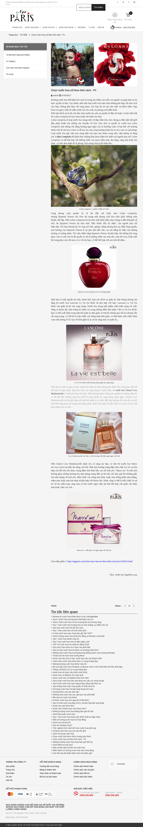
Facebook (121, 764)
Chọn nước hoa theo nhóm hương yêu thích (72, 736)
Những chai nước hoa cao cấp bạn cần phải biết (74, 695)
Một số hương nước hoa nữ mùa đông (69, 720)
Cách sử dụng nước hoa (63, 734)
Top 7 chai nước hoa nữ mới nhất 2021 (69, 630)
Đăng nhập (112, 20)
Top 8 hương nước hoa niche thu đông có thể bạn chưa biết (78, 636)
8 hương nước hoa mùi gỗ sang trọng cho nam (73, 689)
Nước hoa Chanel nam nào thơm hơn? (69, 708)
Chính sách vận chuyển (84, 770)
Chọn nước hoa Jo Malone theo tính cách (71, 678)
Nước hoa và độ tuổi (61, 722)
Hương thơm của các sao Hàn (66, 692)
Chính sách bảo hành (83, 777)
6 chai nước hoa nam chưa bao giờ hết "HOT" (73, 633)
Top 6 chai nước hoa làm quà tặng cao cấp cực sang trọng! (78, 681)
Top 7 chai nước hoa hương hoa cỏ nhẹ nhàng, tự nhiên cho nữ (80, 625)
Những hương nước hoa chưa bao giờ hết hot (72, 742)
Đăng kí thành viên (48, 770)
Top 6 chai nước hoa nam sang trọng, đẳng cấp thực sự (77, 683)
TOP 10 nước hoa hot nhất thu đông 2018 (71, 644)
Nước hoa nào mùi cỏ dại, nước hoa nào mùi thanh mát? (77, 658)
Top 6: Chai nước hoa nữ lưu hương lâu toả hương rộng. (77, 622)
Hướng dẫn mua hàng (49, 766)
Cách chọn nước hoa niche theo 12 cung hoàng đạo (75, 661)
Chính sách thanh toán (83, 766)
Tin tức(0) (9, 74)
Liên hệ (9, 780)
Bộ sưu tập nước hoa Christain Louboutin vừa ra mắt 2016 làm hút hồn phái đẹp (87, 667)
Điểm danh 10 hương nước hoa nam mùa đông (73, 750)
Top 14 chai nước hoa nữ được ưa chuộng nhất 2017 (76, 650)
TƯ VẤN (23, 35)
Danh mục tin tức (17, 47)
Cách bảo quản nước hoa (64, 714)
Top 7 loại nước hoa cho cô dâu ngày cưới (71, 642)
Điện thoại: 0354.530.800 (17, 817)
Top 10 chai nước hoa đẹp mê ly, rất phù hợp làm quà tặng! (78, 703)
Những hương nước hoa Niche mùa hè (69, 664)
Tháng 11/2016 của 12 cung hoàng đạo (70, 669)
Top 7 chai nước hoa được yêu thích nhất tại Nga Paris (76, 717)
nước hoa (64, 303)
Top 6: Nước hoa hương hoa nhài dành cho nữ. (73, 619)
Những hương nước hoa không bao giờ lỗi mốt (73, 711)
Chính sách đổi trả (82, 773)
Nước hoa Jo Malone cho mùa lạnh (68, 675)
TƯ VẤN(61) (10, 61)
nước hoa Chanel (124, 390)
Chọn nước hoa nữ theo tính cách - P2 (69, 739)
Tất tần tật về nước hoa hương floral (68, 655)
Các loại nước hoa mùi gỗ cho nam (68, 628)
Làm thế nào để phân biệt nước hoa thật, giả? (72, 753)
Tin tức (9, 777)
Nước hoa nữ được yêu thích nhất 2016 (70, 672)
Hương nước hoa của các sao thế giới (69, 731)
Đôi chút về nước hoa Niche (65, 697)
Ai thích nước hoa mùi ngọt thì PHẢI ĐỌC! (71, 700)
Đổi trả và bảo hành (48, 777)
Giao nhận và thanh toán (50, 773)
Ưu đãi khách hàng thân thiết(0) (18, 55)
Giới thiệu (10, 773)
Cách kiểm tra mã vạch (63, 745)
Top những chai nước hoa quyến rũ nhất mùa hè (74, 686)
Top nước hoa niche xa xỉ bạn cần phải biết (71, 647)
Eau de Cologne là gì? (62, 725)
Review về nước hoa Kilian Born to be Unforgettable (75, 616)
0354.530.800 (129, 27)
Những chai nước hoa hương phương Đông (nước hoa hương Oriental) (84, 653)
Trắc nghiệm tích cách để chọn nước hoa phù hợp (74, 728)
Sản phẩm (10, 766)
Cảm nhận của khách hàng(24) (17, 68)
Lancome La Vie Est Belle (82, 303)
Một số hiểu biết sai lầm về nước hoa (69, 747)
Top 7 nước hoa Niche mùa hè (66, 639)
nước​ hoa (126, 123)
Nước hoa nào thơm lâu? (63, 706)
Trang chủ (10, 770)
